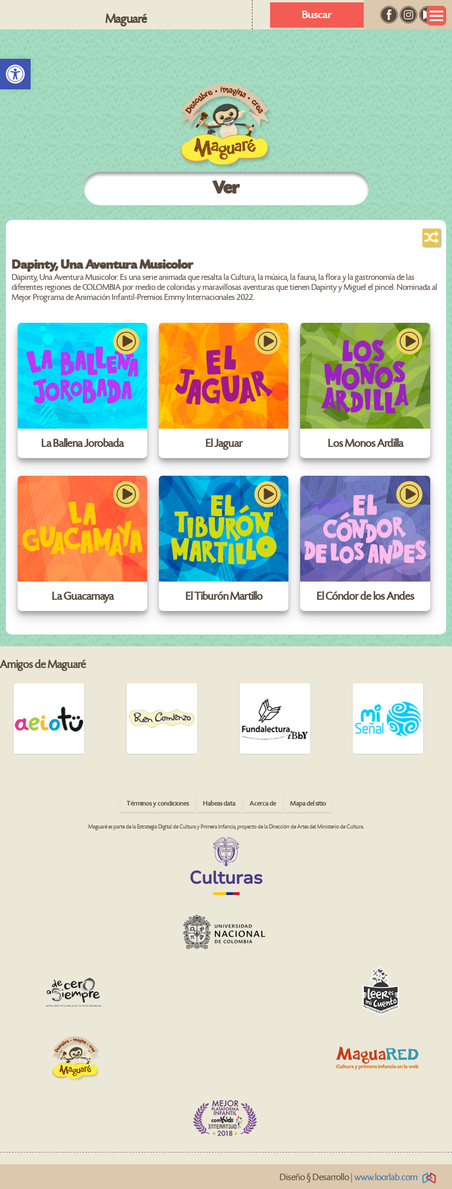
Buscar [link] (317, 15)
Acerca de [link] (263, 803)
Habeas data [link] (219, 803)
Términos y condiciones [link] (158, 803)
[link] (15, 74)
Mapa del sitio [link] (308, 803)
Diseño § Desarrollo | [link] (360, 1177)
